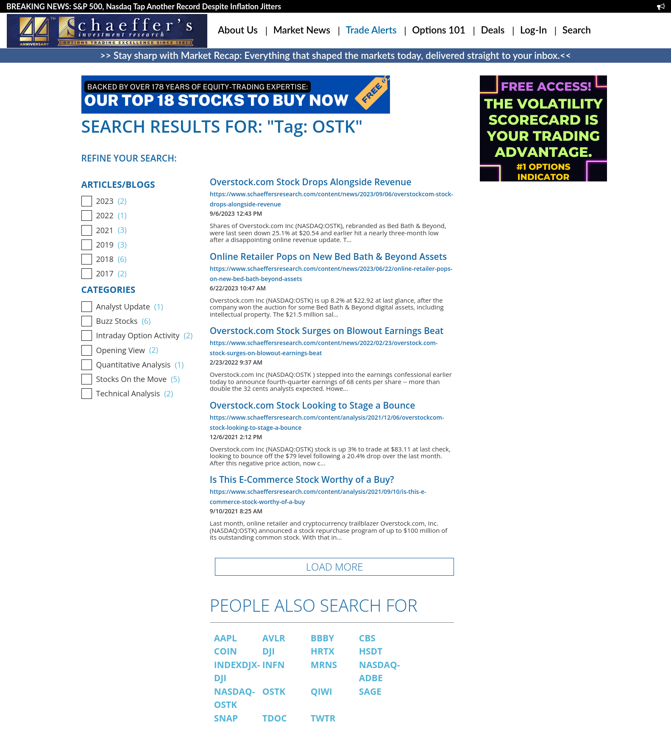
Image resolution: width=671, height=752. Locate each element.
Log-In (533, 30)
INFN (273, 665)
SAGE (370, 691)
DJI (268, 651)
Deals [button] (492, 30)
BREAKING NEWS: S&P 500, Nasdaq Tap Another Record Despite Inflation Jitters (143, 6)
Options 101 (438, 30)
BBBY (322, 638)
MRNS (324, 665)
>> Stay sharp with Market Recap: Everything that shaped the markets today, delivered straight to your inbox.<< (335, 55)
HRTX (322, 651)
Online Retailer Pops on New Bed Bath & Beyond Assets (328, 256)
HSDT (370, 651)
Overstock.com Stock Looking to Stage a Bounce (312, 405)
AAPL (225, 638)
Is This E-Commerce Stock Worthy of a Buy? (302, 479)
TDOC (274, 718)
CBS (367, 638)
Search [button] (576, 30)
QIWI (321, 691)
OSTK (273, 691)
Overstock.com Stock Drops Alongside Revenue (311, 182)
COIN (225, 651)
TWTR (323, 718)
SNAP (226, 718)
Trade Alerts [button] (371, 30)
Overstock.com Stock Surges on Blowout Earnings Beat (327, 331)
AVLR (273, 638)
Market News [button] (301, 30)
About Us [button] (238, 30)
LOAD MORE (334, 567)
